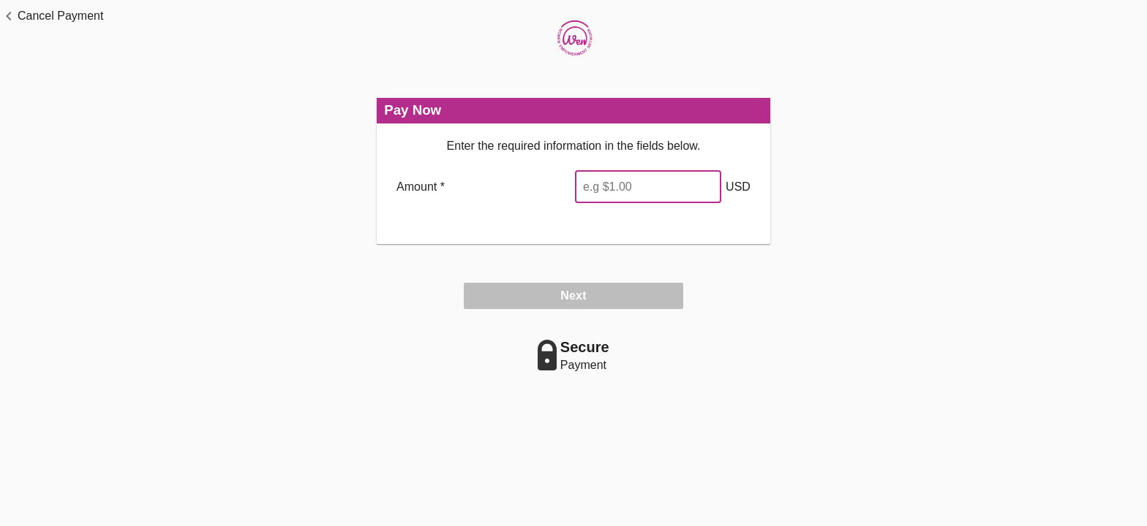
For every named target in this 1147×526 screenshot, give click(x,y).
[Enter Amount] (648, 186)
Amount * (420, 186)
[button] (51, 16)
